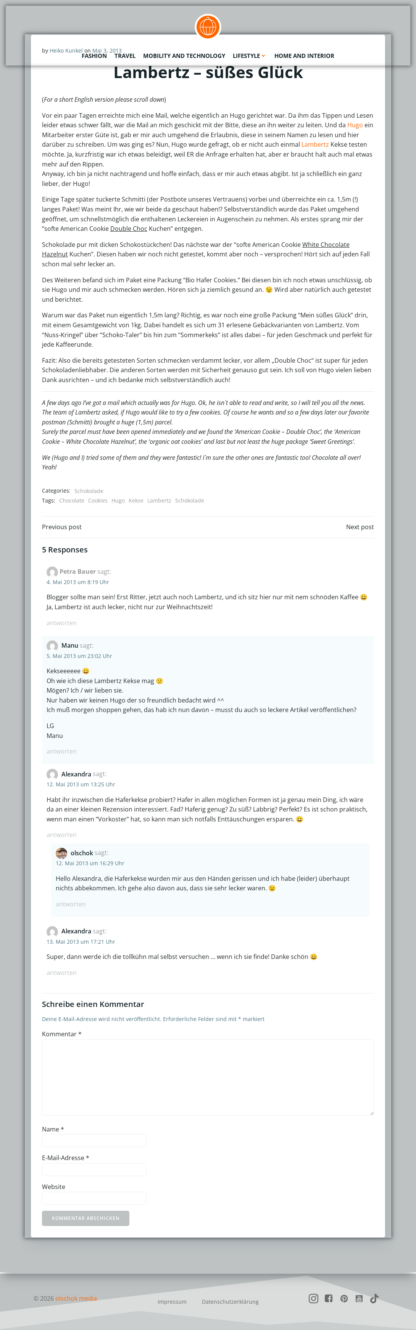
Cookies (98, 500)
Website (53, 1188)
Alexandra (76, 775)
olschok (82, 854)
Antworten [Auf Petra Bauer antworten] (62, 624)
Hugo (355, 125)
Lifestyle (250, 55)
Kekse (136, 500)
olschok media (76, 1298)
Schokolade (88, 491)
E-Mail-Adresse (65, 1159)
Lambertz (315, 145)
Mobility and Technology (184, 55)
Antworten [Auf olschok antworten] (71, 905)
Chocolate (71, 500)
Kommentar (62, 1035)
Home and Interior (304, 55)
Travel (124, 55)
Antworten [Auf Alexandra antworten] (62, 836)
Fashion (94, 55)
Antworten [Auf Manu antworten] (62, 752)
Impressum (172, 1301)
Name (53, 1130)
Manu (69, 646)
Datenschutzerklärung (230, 1301)
